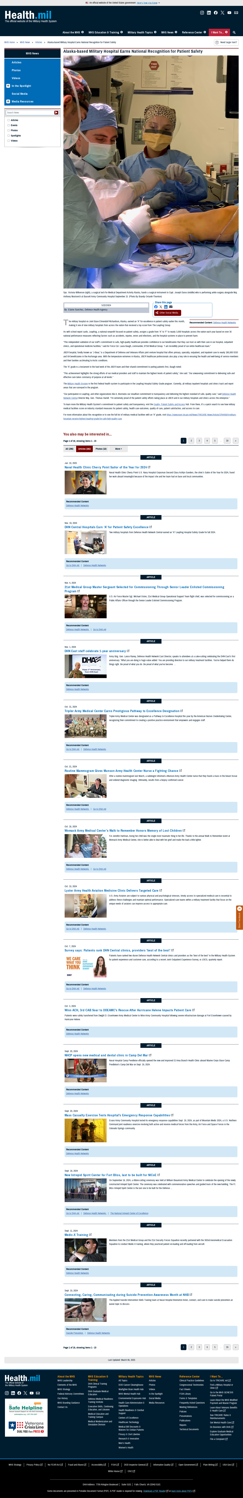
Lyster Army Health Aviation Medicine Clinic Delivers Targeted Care (112, 891)
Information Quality (161, 1464)
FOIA (113, 1464)
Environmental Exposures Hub (132, 1398)
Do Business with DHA (220, 1427)
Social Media (20, 93)
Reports (182, 1425)
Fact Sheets (184, 1389)
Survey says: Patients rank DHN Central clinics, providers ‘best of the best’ (117, 950)
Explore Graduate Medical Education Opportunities (221, 1433)
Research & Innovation (129, 1438)
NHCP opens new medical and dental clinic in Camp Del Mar (106, 1055)
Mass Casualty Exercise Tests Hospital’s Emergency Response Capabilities (117, 1115)
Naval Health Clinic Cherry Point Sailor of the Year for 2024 (106, 467)
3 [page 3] (199, 440)
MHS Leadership (64, 1380)
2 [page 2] (191, 440)
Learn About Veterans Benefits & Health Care (223, 1409)
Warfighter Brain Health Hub (131, 1389)
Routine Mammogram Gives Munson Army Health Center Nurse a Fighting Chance (121, 771)
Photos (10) (101, 448)
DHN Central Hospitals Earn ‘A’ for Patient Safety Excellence (107, 527)
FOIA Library (185, 1393)
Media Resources (23, 101)
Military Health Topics (140, 32)
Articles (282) (84, 448)
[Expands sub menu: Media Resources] (8, 101)
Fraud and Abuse (75, 1464)
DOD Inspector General (134, 1464)
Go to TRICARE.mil (219, 1380)
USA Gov (227, 1464)
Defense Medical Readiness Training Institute (100, 1400)
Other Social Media (167, 312)
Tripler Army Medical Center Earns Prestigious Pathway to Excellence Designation (122, 711)
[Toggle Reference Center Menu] (205, 32)
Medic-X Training (76, 1235)
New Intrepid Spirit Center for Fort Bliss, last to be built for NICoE (111, 1175)
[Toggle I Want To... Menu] (226, 32)
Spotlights (16, 135)
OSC (130, 1471)
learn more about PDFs (181, 1491)
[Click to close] (239, 908)
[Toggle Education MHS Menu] (121, 32)
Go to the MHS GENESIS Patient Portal (221, 1394)
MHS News (167, 32)
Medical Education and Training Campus (98, 1415)
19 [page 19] (227, 440)
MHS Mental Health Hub (129, 1393)
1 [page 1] (183, 440)
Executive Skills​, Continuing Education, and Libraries (100, 1408)
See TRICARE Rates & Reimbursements (220, 1417)
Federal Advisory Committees (70, 1393)
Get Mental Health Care (220, 1422)
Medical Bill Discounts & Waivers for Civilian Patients (131, 1428)
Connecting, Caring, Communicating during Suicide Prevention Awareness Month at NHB (127, 1295)
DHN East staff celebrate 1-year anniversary (95, 651)
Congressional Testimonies (191, 1384)
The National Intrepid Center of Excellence (129, 1213)
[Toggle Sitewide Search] (234, 32)
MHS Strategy (63, 1389)
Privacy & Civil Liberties (129, 1434)
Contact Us (62, 1407)
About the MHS (71, 32)
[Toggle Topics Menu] (155, 32)
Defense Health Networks (224, 322)
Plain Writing (208, 1464)
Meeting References (188, 1407)
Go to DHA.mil (73, 565)
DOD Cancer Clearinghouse (131, 1384)
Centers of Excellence (128, 1417)
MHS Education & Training (104, 32)
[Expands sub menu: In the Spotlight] (8, 86)
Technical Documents (189, 1429)
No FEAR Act (54, 1464)
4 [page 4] (207, 440)
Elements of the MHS (67, 1384)
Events (14, 125)
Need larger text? (226, 42)
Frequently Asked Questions (192, 1402)
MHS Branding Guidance (68, 1402)
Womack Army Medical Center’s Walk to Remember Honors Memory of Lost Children (123, 831)
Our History (62, 1398)
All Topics (123, 1380)
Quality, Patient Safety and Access (169, 404)
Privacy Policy (33, 1464)
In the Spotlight (21, 86)
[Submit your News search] (56, 113)
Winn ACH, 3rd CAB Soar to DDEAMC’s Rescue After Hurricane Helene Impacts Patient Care (128, 1010)
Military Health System (77, 383)
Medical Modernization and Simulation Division (100, 1423)
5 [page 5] (214, 440)
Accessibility (97, 1464)
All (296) (69, 448)
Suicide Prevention (75, 1333)
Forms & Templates (188, 1398)
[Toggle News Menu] (176, 32)
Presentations (185, 1416)
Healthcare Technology (129, 1422)
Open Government (187, 1464)
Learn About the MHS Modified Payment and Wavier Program (223, 1401)
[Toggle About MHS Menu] (82, 32)
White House (113, 1471)
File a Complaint (217, 1439)
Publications (184, 1420)
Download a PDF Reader (154, 1491)
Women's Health (126, 1447)
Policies (183, 1411)
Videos (16, 78)
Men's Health (124, 1443)
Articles (16, 62)
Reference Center (192, 32)
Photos (16, 70)
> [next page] (235, 440)
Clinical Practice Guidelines (191, 1380)
